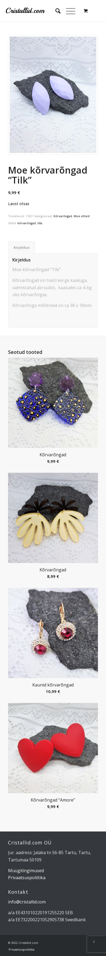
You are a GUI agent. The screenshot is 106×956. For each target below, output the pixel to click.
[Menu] (68, 11)
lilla (39, 223)
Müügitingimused (26, 871)
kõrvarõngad (26, 223)
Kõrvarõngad (63, 216)
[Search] (55, 11)
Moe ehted (82, 216)
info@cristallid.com (27, 902)
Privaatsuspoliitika (26, 878)
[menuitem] (55, 11)
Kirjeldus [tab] (22, 247)
